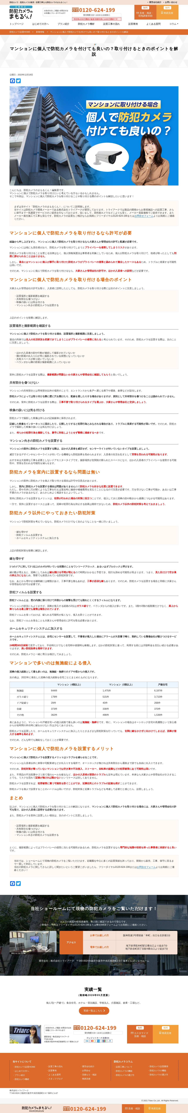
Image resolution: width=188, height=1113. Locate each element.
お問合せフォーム (144, 216)
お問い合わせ (171, 2)
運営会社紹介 (155, 2)
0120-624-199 (97, 9)
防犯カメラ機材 (86, 24)
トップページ (17, 24)
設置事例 (133, 24)
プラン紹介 (63, 24)
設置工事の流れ (111, 24)
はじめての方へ (40, 24)
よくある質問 (153, 24)
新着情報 (40, 32)
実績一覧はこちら (93, 1010)
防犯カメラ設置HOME (20, 32)
